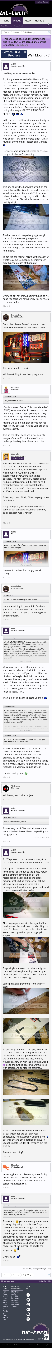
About (5, 1294)
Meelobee (15, 1165)
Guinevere (15, 387)
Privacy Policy (46, 1345)
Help (49, 1281)
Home (6, 21)
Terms (5, 1305)
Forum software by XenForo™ (10, 1345)
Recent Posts (18, 26)
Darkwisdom (16, 315)
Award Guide (5, 1297)
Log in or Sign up (42, 2)
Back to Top (5, 1318)
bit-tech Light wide (7, 1281)
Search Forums (6, 26)
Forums (17, 21)
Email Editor (5, 1302)
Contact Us (42, 1281)
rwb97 (13, 64)
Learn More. (22, 45)
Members (39, 21)
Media (28, 21)
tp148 (13, 532)
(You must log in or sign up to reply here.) (37, 1269)
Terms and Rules (35, 1345)
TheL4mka (15, 786)
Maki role (15, 454)
